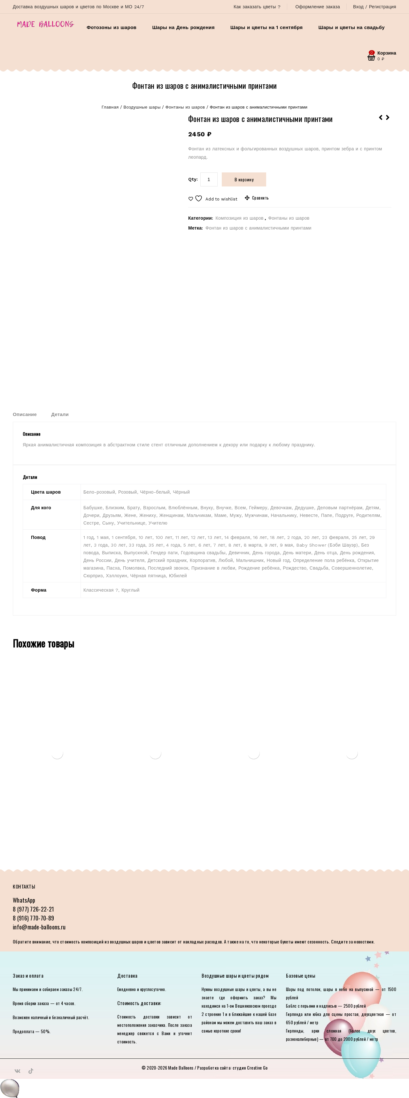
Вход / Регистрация (374, 6)
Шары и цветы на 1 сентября (266, 27)
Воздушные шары (142, 107)
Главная (110, 107)
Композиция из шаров (239, 218)
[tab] (31, 414)
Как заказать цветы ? (257, 6)
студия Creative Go (250, 1067)
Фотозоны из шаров (111, 27)
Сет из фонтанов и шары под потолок (387, 121)
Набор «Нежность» (380, 121)
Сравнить (260, 197)
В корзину (244, 179)
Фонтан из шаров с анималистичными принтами (258, 228)
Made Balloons (180, 1067)
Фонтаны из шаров (185, 107)
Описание (25, 414)
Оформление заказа (318, 6)
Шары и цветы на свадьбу (352, 27)
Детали (60, 414)
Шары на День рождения (183, 27)
